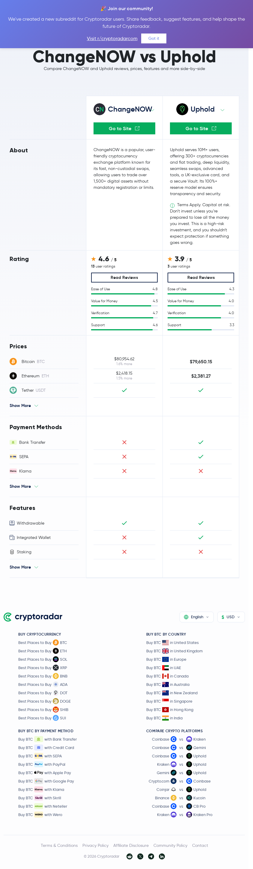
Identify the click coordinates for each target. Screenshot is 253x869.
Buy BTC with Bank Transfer (47, 739)
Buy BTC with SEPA (40, 756)
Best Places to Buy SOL (42, 659)
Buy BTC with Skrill (39, 798)
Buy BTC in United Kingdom (174, 651)
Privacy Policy (95, 845)
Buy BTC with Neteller (42, 806)
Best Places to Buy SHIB (43, 709)
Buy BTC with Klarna (41, 789)
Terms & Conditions (59, 845)
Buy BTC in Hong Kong (169, 709)
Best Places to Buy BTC (42, 642)
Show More (20, 405)
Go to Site (124, 128)
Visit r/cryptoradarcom (112, 38)
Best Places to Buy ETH (42, 651)
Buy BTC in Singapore (169, 701)
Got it (153, 38)
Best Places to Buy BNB (42, 676)
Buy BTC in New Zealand (172, 692)
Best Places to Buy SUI (42, 718)
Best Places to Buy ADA (42, 684)
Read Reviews (124, 277)
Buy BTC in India (164, 718)
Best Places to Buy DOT (42, 693)
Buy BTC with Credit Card (46, 747)
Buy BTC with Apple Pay (44, 773)
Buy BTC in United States (172, 642)
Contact (200, 845)
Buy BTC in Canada (167, 676)
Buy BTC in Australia (167, 684)
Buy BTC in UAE (163, 667)
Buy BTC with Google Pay (46, 781)
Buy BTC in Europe (166, 659)
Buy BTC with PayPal (41, 764)
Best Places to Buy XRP (42, 668)
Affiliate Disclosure (131, 845)
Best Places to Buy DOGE (44, 701)
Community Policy (170, 845)
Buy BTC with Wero (40, 815)
